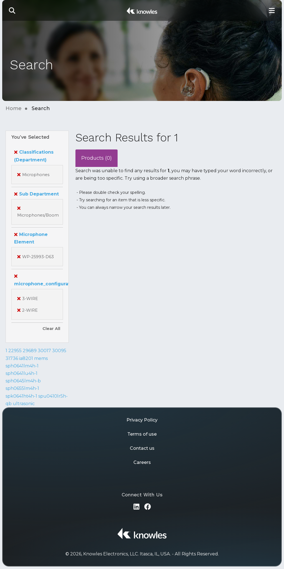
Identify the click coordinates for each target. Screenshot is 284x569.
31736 (12, 358)
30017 (44, 350)
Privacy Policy (142, 420)
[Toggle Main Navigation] (271, 10)
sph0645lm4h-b (23, 380)
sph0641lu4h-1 (21, 373)
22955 (15, 350)
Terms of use (142, 434)
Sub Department (36, 194)
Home (14, 108)
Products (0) (96, 158)
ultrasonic (24, 403)
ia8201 (26, 358)
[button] (12, 10)
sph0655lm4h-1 (22, 388)
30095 (59, 350)
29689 (30, 350)
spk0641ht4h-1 (21, 396)
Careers (142, 462)
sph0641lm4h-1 (22, 366)
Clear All (51, 328)
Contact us (142, 448)
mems (41, 358)
